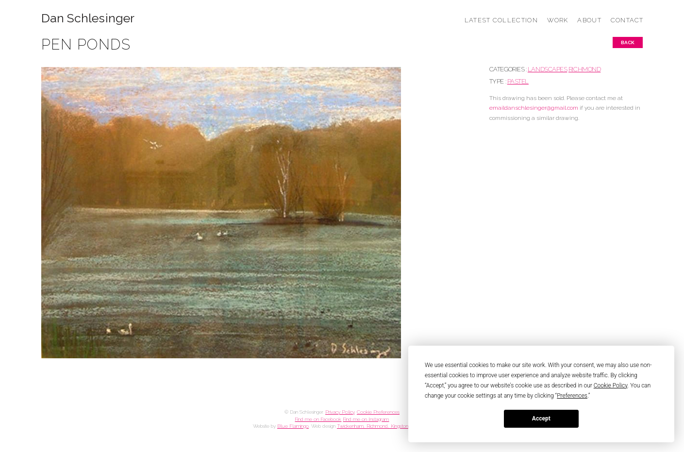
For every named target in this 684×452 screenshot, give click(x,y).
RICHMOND (584, 69)
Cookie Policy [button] (611, 385)
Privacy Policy (339, 412)
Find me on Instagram (366, 419)
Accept (541, 418)
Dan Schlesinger (88, 18)
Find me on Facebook (318, 419)
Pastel (518, 81)
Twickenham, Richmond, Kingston (372, 426)
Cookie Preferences (378, 412)
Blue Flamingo (293, 426)
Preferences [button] (572, 395)
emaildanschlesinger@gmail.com (533, 107)
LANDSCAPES (547, 69)
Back (627, 42)
